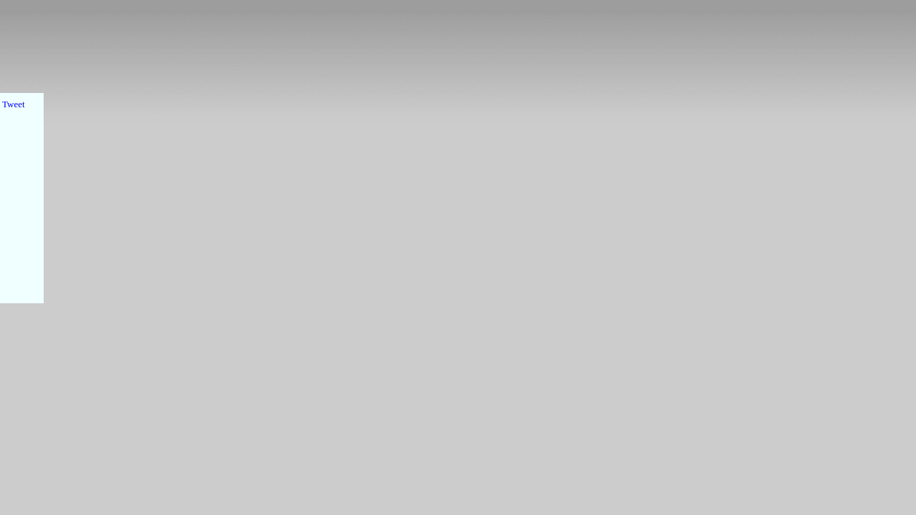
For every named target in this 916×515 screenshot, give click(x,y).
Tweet (13, 104)
